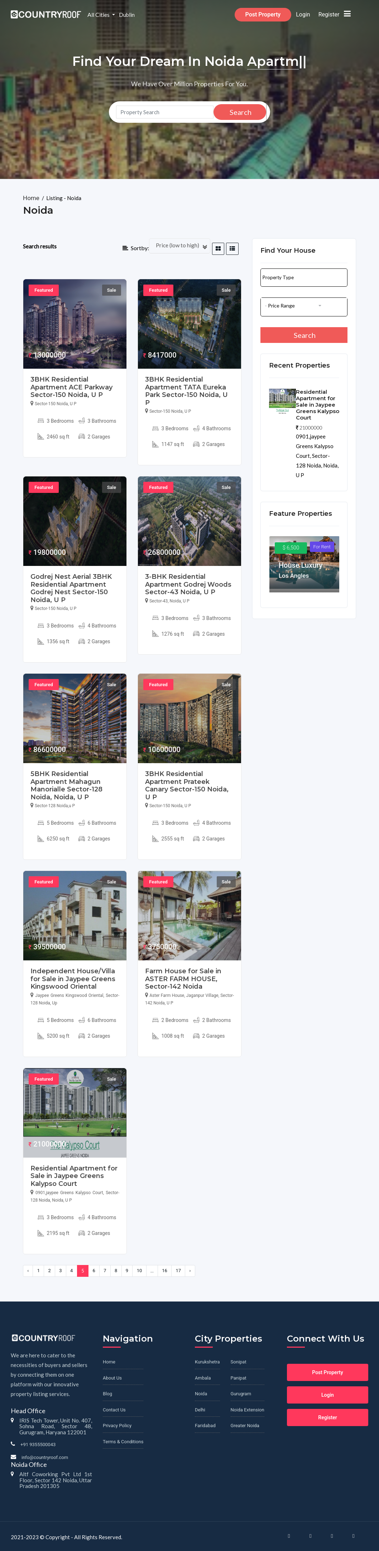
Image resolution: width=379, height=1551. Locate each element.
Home (32, 198)
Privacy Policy (117, 1425)
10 (139, 1270)
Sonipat (238, 1362)
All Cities (109, 14)
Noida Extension (247, 1409)
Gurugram (241, 1393)
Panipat (238, 1378)
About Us (112, 1378)
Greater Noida (245, 1425)
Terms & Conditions (123, 1441)
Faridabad (205, 1425)
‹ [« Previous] (28, 1270)
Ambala (203, 1378)
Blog (107, 1393)
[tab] (218, 249)
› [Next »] (190, 1270)
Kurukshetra (207, 1362)
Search (239, 112)
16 (164, 1270)
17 (178, 1270)
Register (339, 14)
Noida (201, 1393)
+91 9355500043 (38, 1444)
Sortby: (136, 247)
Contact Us (114, 1409)
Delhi (200, 1409)
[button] (304, 275)
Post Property (273, 14)
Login (314, 14)
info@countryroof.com (44, 1457)
